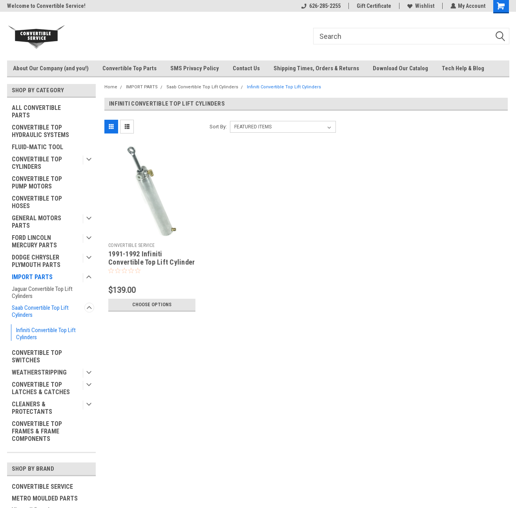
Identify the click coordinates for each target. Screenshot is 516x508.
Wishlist (420, 6)
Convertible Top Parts (129, 68)
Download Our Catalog (400, 68)
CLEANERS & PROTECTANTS (32, 407)
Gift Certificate (373, 6)
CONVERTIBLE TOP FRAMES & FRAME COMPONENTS (37, 431)
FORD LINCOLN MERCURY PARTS (34, 241)
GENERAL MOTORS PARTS (36, 221)
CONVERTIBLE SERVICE (42, 486)
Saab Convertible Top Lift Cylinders (40, 311)
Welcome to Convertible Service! (46, 6)
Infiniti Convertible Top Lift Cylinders (46, 334)
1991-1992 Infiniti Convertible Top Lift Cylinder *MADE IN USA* (151, 262)
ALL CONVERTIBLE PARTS (36, 111)
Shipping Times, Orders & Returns (316, 68)
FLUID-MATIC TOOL (37, 147)
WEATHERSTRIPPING (39, 372)
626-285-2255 (320, 6)
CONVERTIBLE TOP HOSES (37, 202)
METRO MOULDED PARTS (45, 498)
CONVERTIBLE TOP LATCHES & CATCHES (41, 388)
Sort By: (218, 127)
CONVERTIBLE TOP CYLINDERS (37, 162)
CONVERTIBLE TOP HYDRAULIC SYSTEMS (40, 131)
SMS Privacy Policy (194, 68)
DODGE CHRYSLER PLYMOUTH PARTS (36, 261)
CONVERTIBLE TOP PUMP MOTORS (37, 182)
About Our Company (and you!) (51, 68)
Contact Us (246, 68)
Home (110, 87)
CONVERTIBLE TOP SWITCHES (37, 356)
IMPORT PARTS (32, 277)
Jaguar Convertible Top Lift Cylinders (42, 292)
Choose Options (152, 305)
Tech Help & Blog (463, 68)
